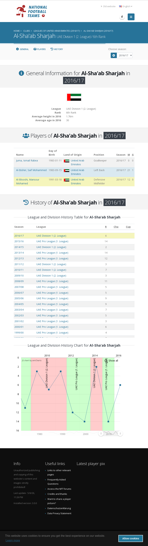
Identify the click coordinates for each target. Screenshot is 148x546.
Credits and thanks (57, 493)
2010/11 (19, 269)
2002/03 (19, 315)
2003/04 (19, 309)
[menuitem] (110, 433)
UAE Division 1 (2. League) (51, 235)
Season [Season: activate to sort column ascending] (18, 226)
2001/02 (19, 321)
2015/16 (19, 241)
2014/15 (19, 247)
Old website (108, 6)
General (22, 49)
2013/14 (19, 252)
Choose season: (117, 49)
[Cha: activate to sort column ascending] (116, 227)
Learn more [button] (13, 540)
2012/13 (19, 258)
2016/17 (19, 235)
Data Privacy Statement (59, 513)
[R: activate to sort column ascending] (106, 227)
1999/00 (19, 332)
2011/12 (19, 264)
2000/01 (19, 326)
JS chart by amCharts (31, 360)
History (56, 49)
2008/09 (19, 281)
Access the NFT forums (59, 488)
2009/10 (19, 275)
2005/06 (19, 298)
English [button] (125, 6)
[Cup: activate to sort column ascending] (128, 227)
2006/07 (19, 292)
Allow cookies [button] (130, 538)
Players (39, 49)
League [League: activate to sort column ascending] (41, 226)
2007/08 (19, 287)
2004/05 (19, 304)
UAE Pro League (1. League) (52, 241)
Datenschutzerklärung (59, 508)
